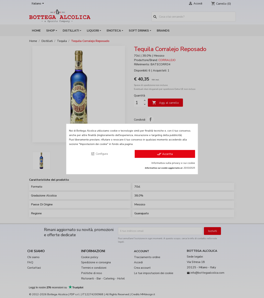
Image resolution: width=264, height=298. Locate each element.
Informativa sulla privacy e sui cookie (173, 163)
